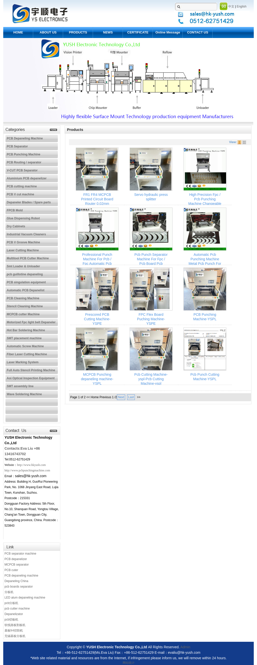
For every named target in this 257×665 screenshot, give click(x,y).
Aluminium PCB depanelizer (27, 178)
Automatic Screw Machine (25, 346)
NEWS (108, 32)
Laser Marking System (22, 362)
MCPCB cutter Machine (23, 314)
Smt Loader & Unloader (23, 266)
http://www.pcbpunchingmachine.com (27, 470)
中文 (231, 6)
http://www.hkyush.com (31, 465)
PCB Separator (17, 146)
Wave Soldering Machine (24, 394)
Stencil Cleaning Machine (25, 306)
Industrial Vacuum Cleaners (26, 234)
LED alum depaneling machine (24, 597)
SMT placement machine (24, 338)
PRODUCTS (78, 32)
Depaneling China (16, 581)
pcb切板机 (11, 619)
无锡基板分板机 (14, 636)
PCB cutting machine (22, 186)
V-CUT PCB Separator (22, 170)
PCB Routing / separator (24, 162)
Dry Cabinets (16, 226)
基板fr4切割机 (13, 630)
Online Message (168, 32)
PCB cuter (11, 570)
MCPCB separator (16, 564)
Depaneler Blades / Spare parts (29, 202)
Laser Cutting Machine (23, 250)
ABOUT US (48, 32)
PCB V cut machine (20, 194)
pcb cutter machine (17, 608)
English (241, 6)
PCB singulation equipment (26, 282)
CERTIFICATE (138, 32)
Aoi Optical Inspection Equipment (31, 378)
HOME (18, 32)
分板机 (8, 592)
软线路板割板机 (14, 625)
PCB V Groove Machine (23, 242)
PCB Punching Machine (23, 154)
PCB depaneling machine (21, 575)
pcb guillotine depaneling (25, 274)
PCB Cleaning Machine (23, 298)
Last (131, 397)
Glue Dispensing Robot (23, 218)
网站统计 (129, 663)
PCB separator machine (20, 553)
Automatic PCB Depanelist (25, 290)
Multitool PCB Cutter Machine (28, 258)
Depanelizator (13, 614)
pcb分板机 (11, 603)
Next (121, 397)
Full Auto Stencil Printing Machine (31, 370)
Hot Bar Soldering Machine (26, 330)
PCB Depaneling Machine (25, 138)
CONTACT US (197, 32)
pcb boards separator (18, 586)
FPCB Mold (15, 210)
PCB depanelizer (15, 559)
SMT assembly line (20, 386)
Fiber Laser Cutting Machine (27, 354)
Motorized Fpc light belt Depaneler (31, 322)
